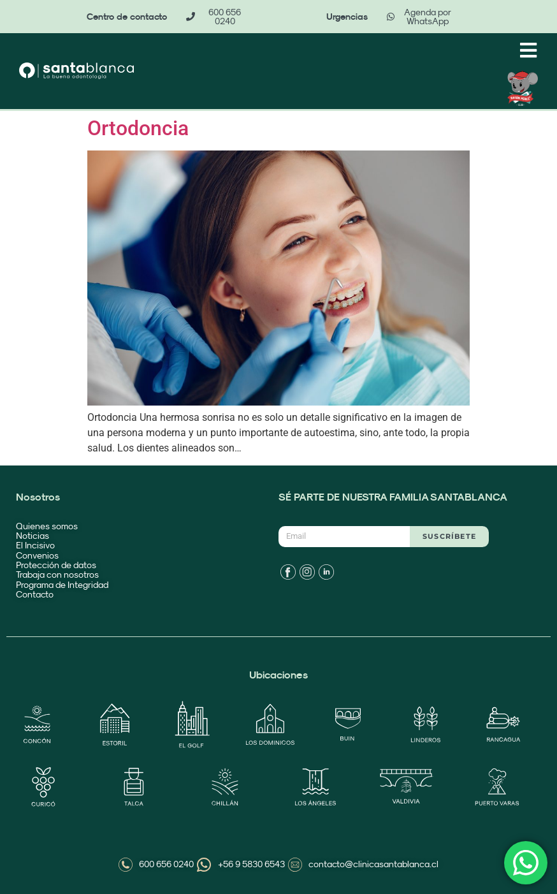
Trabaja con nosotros (57, 574)
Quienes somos (47, 526)
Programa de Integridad (63, 585)
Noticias (32, 536)
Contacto (35, 594)
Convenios (37, 555)
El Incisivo (35, 545)
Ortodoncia (138, 128)
